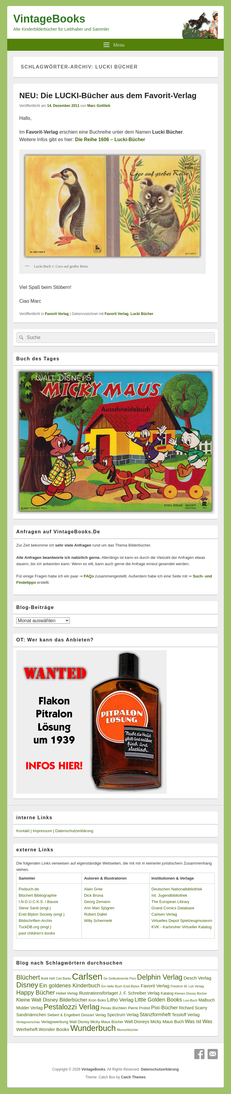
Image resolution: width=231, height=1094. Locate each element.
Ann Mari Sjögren (99, 908)
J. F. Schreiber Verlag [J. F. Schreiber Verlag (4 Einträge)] (139, 993)
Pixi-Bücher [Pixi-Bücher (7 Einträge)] (164, 1008)
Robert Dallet (95, 914)
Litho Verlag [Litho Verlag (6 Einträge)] (120, 1000)
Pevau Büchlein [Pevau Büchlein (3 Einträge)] (113, 1008)
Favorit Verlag (57, 314)
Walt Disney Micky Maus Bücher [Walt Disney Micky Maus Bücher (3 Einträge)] (96, 1022)
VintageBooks (49, 19)
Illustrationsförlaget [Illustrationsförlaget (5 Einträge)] (98, 993)
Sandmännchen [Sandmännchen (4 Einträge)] (31, 1014)
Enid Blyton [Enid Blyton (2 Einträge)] (131, 986)
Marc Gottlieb (98, 106)
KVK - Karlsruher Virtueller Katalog (182, 927)
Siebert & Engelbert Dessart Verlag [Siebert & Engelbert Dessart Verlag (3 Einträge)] (76, 1015)
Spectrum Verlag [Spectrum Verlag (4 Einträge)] (123, 1014)
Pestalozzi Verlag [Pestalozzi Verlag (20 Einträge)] (71, 1007)
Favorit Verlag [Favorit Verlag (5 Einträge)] (155, 985)
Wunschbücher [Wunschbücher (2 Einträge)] (127, 1030)
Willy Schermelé (98, 920)
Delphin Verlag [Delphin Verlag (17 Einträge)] (160, 977)
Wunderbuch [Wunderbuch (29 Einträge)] (93, 1028)
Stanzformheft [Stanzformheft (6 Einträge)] (155, 1014)
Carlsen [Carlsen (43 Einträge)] (87, 976)
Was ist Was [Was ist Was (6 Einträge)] (198, 1021)
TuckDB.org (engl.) (35, 927)
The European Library (170, 901)
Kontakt (22, 831)
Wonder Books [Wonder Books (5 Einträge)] (54, 1029)
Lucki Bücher (142, 314)
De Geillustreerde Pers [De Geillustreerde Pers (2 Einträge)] (119, 978)
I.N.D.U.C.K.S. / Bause (38, 901)
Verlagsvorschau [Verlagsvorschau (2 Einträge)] (28, 1022)
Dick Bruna (93, 895)
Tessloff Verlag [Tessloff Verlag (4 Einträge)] (185, 1014)
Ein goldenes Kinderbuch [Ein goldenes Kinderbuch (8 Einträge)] (69, 986)
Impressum (42, 831)
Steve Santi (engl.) (35, 908)
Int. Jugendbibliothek (169, 895)
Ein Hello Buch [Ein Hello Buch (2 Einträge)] (111, 986)
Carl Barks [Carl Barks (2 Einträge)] (63, 978)
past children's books (37, 933)
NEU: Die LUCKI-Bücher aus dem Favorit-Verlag (107, 95)
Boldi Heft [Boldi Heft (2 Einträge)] (48, 978)
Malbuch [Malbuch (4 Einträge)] (207, 1000)
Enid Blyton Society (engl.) (41, 914)
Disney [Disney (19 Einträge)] (27, 985)
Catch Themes (133, 1077)
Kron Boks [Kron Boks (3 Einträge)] (97, 1000)
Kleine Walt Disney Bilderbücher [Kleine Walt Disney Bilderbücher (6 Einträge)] (52, 1000)
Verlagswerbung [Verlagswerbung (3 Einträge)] (54, 1022)
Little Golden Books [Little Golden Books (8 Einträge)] (158, 1000)
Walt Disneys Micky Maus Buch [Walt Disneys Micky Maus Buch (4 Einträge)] (154, 1021)
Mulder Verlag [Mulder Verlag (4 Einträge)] (29, 1007)
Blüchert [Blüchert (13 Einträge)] (28, 977)
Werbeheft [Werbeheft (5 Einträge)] (27, 1029)
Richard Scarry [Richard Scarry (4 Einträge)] (193, 1007)
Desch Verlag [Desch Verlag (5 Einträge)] (197, 977)
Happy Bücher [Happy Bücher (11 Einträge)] (35, 992)
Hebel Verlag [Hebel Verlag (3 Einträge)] (67, 993)
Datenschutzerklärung (74, 831)
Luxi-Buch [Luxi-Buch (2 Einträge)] (190, 1000)
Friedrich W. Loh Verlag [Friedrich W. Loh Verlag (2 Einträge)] (187, 986)
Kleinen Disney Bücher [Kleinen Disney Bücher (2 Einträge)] (190, 993)
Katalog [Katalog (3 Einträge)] (167, 993)
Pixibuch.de (29, 889)
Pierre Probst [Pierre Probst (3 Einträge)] (139, 1008)
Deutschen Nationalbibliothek (177, 889)
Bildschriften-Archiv (35, 920)
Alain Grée (93, 889)
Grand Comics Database (173, 908)
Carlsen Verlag (164, 914)
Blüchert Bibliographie (38, 895)
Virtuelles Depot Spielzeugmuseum (182, 920)
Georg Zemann (97, 901)
